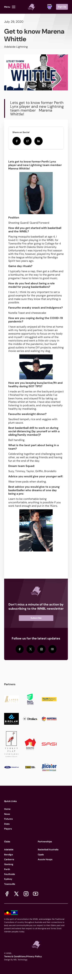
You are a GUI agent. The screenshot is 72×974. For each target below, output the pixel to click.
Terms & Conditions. (15, 956)
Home (7, 809)
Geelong (8, 864)
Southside (9, 874)
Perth (7, 869)
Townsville (9, 884)
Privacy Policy (34, 956)
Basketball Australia (48, 849)
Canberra (9, 859)
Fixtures (8, 818)
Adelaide (8, 849)
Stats (7, 823)
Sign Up (62, 6)
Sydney (8, 879)
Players (8, 828)
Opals (41, 854)
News (7, 814)
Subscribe (36, 617)
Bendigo (8, 854)
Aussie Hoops (45, 859)
